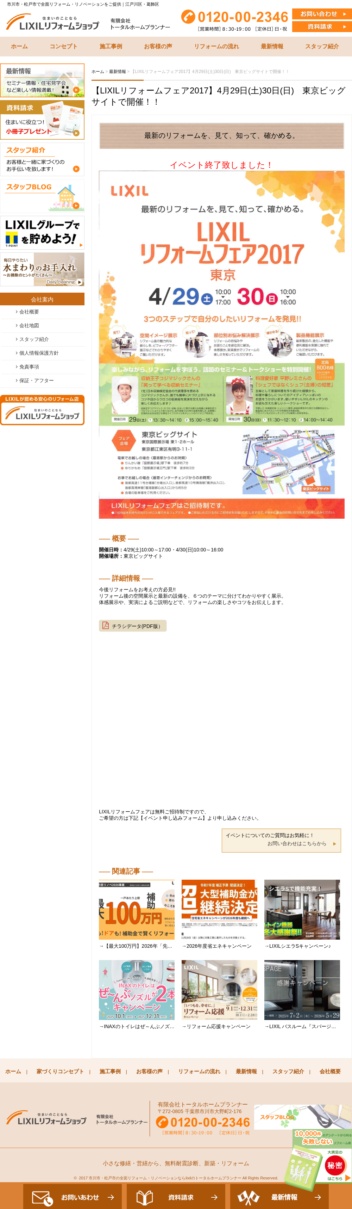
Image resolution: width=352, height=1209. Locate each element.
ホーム (19, 46)
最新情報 (272, 46)
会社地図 (29, 325)
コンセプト (64, 46)
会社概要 (29, 312)
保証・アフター (36, 380)
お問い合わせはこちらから (297, 843)
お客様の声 (158, 46)
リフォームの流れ (216, 46)
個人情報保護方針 (39, 353)
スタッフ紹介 (322, 46)
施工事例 (111, 46)
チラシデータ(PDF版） (137, 626)
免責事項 (29, 367)
